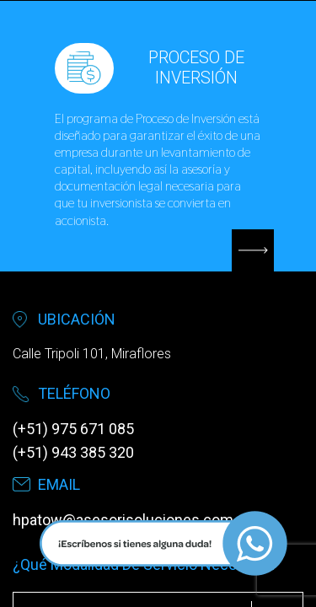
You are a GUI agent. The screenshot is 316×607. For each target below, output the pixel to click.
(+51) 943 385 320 (73, 452)
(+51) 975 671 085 (73, 429)
